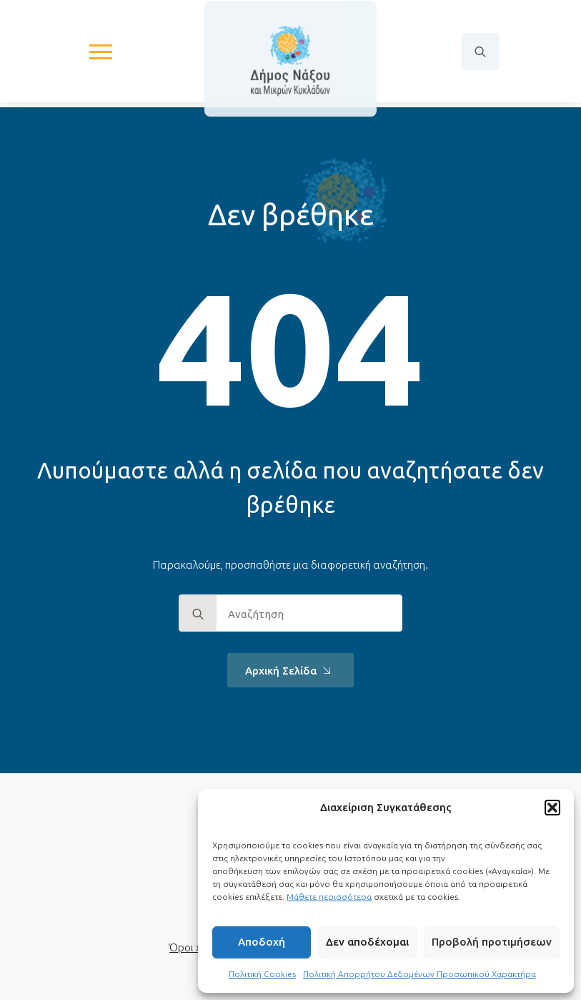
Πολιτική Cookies (262, 974)
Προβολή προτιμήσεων (492, 942)
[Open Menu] (100, 53)
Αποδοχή (261, 942)
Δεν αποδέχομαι (367, 942)
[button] (552, 807)
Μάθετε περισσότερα (329, 896)
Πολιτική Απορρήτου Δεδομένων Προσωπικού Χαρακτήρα (419, 974)
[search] (198, 613)
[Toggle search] (480, 53)
